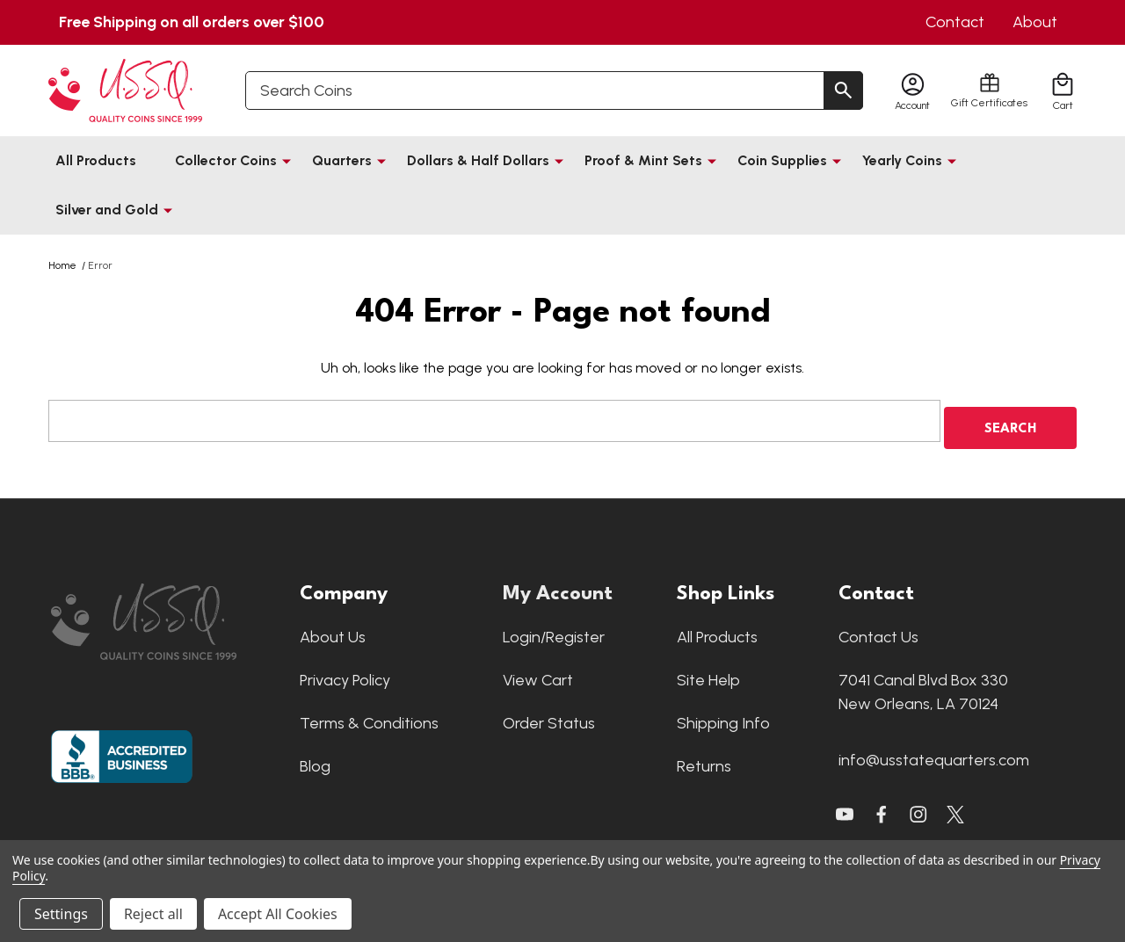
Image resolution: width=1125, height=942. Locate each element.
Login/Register (554, 630)
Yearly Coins (902, 160)
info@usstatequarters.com (933, 753)
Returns (704, 759)
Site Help (708, 673)
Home (62, 265)
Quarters (342, 160)
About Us (333, 630)
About (1034, 22)
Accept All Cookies (278, 914)
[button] (166, 614)
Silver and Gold (106, 209)
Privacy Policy (345, 673)
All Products (95, 160)
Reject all (153, 914)
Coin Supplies (782, 160)
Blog (315, 759)
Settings (61, 914)
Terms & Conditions (369, 716)
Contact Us (878, 630)
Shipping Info (723, 716)
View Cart (538, 673)
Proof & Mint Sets (643, 160)
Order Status (549, 716)
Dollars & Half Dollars (478, 160)
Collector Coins (226, 160)
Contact (954, 22)
